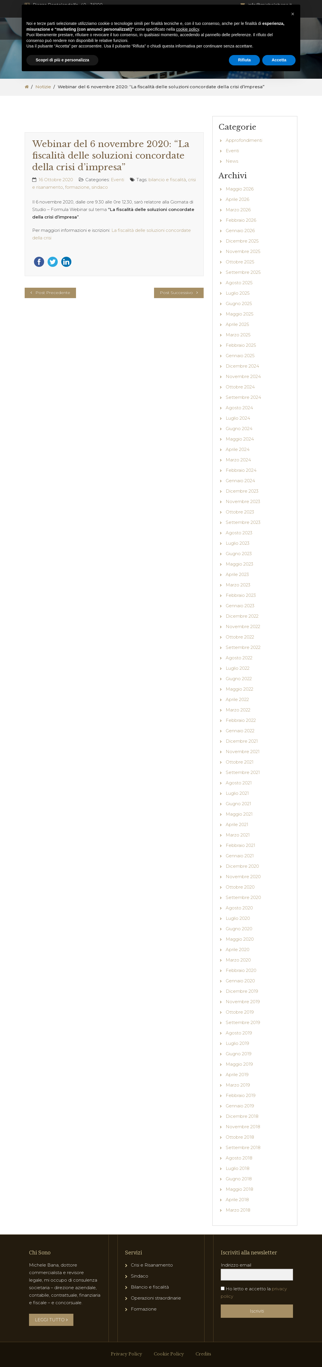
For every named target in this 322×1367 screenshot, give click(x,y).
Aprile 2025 (237, 324)
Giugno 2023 (239, 553)
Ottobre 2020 (240, 887)
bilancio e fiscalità (167, 179)
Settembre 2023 (243, 522)
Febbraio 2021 (240, 845)
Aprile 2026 (237, 199)
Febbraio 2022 (241, 720)
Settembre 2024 (243, 397)
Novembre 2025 (243, 251)
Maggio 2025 (240, 314)
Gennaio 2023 (240, 605)
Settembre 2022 (243, 647)
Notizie (43, 86)
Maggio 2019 (239, 1064)
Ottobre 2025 (240, 262)
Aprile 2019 (237, 1074)
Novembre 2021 (243, 751)
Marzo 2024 (238, 460)
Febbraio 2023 (241, 595)
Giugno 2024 (239, 428)
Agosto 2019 (239, 1033)
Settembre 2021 (243, 772)
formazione (77, 187)
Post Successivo (176, 292)
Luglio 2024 (238, 418)
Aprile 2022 (237, 699)
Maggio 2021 (239, 814)
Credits (203, 1354)
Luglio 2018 (237, 1168)
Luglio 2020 (238, 918)
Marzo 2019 (238, 1085)
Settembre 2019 (243, 1022)
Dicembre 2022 (242, 616)
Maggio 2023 (239, 564)
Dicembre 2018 (242, 1116)
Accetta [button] (279, 60)
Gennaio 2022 (240, 730)
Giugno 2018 (239, 1178)
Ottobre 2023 (240, 512)
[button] (292, 14)
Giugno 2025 (239, 303)
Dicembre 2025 (242, 241)
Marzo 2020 (238, 960)
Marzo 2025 (238, 334)
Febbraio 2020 (241, 970)
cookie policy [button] (187, 29)
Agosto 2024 (239, 407)
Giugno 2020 (239, 928)
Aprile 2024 (237, 449)
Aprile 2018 (237, 1199)
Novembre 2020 (243, 876)
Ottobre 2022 (240, 637)
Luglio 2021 (237, 793)
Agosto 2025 (239, 282)
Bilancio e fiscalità (150, 1287)
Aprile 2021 (237, 824)
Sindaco (139, 1276)
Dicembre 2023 (242, 491)
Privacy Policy (126, 1354)
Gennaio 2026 (240, 230)
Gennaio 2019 (240, 1106)
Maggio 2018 (239, 1189)
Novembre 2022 (243, 626)
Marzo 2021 (238, 835)
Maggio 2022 (239, 689)
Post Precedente (52, 292)
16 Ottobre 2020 (56, 179)
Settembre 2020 (243, 897)
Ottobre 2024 (240, 387)
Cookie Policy (169, 1354)
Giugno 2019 (239, 1053)
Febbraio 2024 (241, 470)
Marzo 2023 (238, 585)
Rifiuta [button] (244, 60)
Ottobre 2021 (240, 762)
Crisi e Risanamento (152, 1265)
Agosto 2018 (239, 1158)
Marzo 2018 (238, 1210)
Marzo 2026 (238, 209)
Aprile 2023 (237, 574)
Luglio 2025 (238, 293)
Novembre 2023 (243, 501)
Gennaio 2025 (240, 355)
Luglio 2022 (237, 668)
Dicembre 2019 (242, 991)
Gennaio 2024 (240, 480)
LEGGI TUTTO (51, 1319)
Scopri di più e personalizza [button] (62, 60)
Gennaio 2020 (240, 980)
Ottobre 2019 (240, 1012)
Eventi (117, 179)
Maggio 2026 (240, 189)
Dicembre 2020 (242, 866)
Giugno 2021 (238, 803)
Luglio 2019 (237, 1043)
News (232, 161)
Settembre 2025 (243, 272)
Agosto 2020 (239, 908)
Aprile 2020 (237, 949)
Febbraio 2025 (241, 345)
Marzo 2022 (238, 710)
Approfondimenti (244, 140)
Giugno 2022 (239, 678)
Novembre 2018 (243, 1126)
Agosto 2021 (239, 783)
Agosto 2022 (239, 657)
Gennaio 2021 (240, 855)
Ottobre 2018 (240, 1137)
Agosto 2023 (239, 532)
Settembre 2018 (243, 1147)
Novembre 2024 (243, 376)
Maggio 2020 (240, 939)
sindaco (99, 187)
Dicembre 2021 (242, 741)
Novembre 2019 (243, 1001)
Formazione (144, 1309)
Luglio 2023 (237, 543)
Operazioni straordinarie (156, 1298)
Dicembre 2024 (242, 366)
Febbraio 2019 (241, 1095)
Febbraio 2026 (241, 220)
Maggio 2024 (240, 439)
